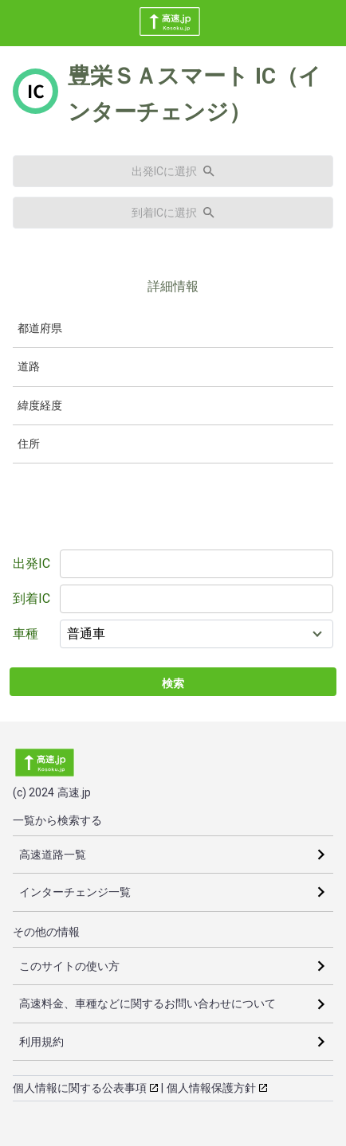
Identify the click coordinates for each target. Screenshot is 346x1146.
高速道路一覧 (52, 854)
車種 (25, 633)
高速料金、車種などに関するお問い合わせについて (147, 1003)
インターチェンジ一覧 (75, 892)
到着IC (31, 598)
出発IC (31, 563)
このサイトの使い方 (69, 966)
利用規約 (41, 1041)
